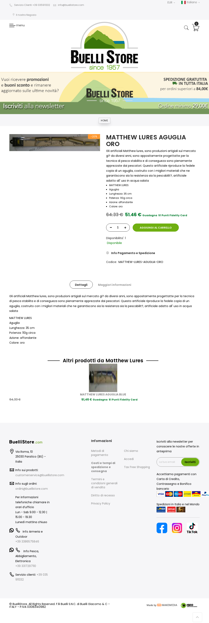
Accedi (129, 459)
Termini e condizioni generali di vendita (104, 483)
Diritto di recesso (103, 495)
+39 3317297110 (25, 566)
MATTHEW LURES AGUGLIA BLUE (103, 394)
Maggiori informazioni (114, 285)
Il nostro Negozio (24, 15)
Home (104, 120)
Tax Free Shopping (137, 467)
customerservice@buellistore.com (39, 475)
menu (17, 25)
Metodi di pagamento (99, 453)
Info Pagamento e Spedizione (133, 253)
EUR (171, 2)
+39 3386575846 (27, 541)
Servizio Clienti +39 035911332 (29, 5)
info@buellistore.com (68, 5)
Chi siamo (131, 451)
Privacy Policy (100, 503)
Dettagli (81, 285)
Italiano (190, 2)
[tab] (81, 285)
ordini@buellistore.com (31, 489)
